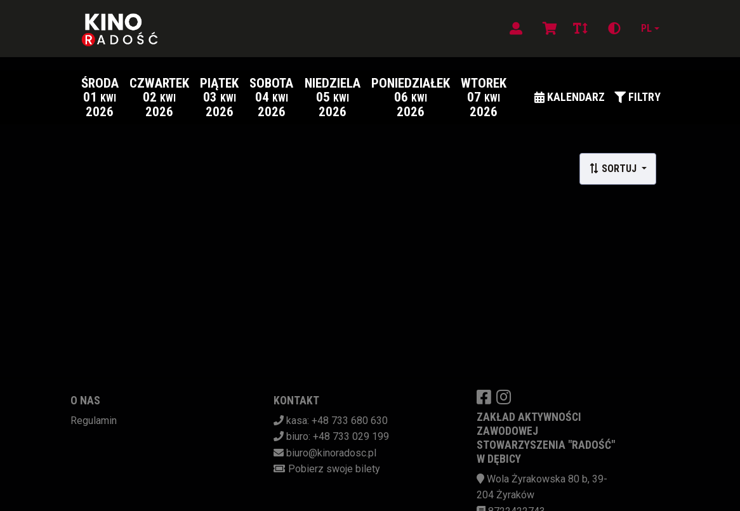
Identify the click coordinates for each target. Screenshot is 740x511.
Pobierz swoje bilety (334, 469)
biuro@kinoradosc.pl (331, 453)
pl (646, 28)
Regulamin (93, 421)
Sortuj (614, 169)
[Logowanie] (515, 28)
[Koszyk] (547, 28)
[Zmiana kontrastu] (614, 28)
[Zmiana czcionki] (580, 28)
